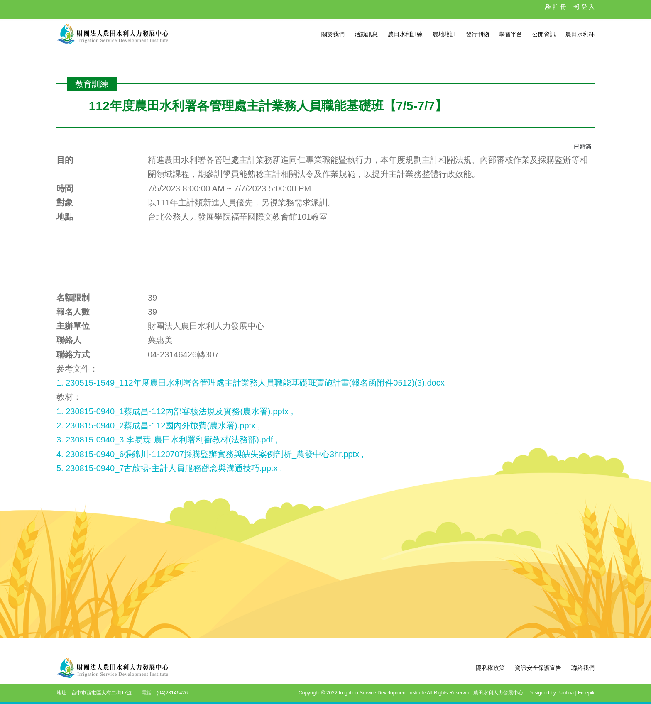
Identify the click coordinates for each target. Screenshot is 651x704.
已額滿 (582, 146)
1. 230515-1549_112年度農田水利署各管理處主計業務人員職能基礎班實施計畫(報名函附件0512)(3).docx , (252, 382)
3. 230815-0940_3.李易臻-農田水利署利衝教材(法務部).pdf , (166, 439)
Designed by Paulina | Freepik (561, 693)
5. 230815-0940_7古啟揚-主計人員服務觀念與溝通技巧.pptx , (169, 468)
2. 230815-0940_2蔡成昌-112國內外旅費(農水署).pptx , (158, 425)
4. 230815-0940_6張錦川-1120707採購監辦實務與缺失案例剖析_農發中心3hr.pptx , (210, 454)
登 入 (588, 7)
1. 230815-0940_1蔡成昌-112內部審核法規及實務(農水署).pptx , (174, 411)
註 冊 (559, 7)
